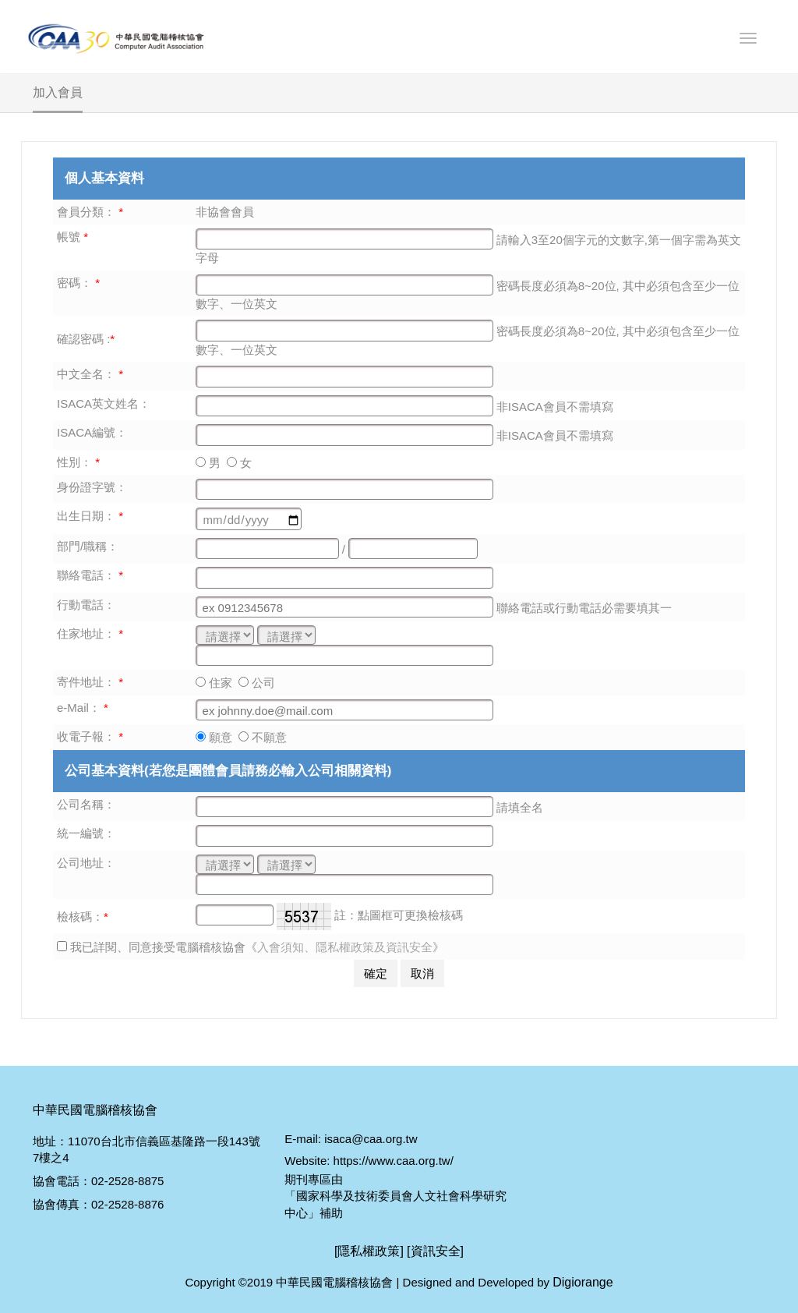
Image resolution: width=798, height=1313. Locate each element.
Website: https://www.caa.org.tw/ (368, 1160)
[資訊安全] (435, 1251)
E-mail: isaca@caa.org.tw (350, 1138)
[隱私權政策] (369, 1251)
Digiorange (583, 1282)
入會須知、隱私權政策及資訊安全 (345, 947)
